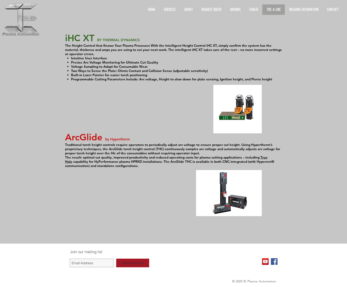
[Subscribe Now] (132, 263)
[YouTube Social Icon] (265, 261)
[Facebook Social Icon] (274, 261)
